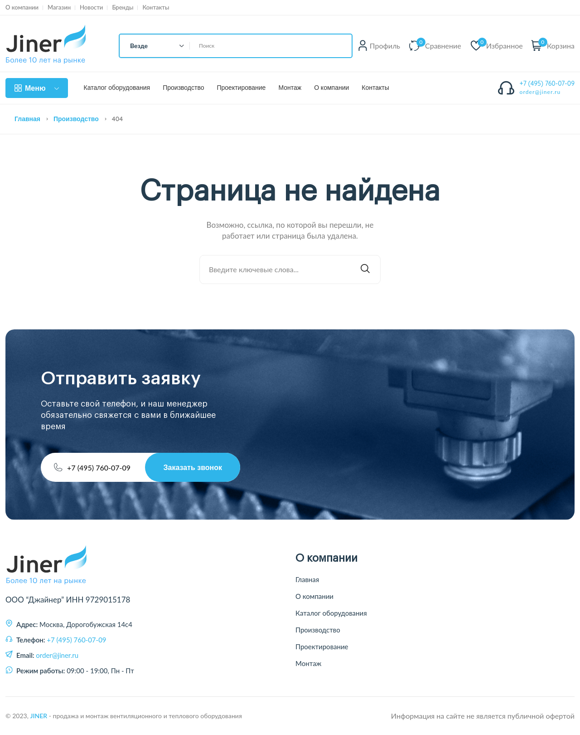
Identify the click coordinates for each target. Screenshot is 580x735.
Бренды (122, 7)
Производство (183, 88)
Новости (91, 7)
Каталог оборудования (117, 88)
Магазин (59, 7)
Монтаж (289, 88)
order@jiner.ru (540, 91)
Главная (27, 119)
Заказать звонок (192, 467)
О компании (22, 7)
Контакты (155, 7)
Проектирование (241, 88)
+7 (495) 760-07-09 (547, 83)
